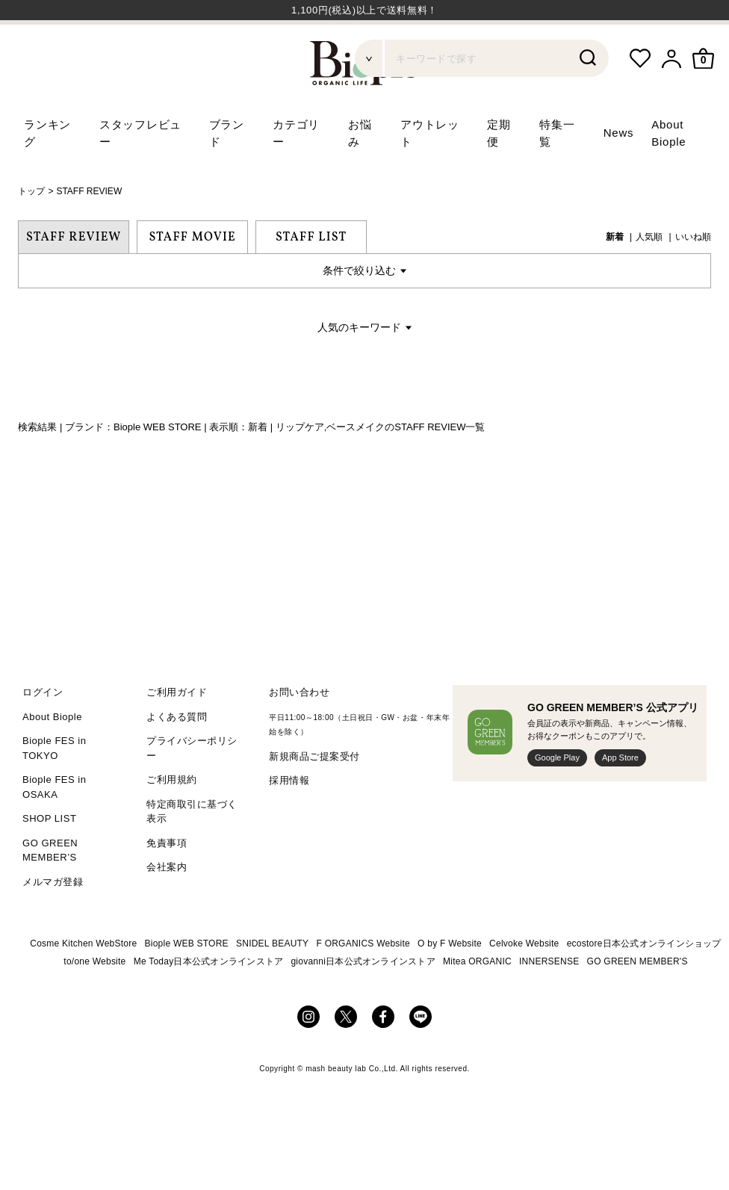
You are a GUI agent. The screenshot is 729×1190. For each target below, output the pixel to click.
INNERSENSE (549, 1001)
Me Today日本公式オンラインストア (209, 1001)
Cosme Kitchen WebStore (83, 983)
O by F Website (450, 983)
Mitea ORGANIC (477, 1001)
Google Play (557, 797)
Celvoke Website (524, 983)
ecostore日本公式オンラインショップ (644, 983)
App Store (620, 797)
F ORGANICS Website (363, 983)
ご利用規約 (171, 819)
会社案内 (166, 906)
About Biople (52, 755)
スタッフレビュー (140, 173)
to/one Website (94, 1001)
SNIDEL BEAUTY (272, 983)
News (619, 172)
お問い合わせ (299, 731)
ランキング (47, 173)
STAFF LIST (311, 276)
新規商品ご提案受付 (314, 795)
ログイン (42, 731)
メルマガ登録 (52, 920)
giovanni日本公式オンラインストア (363, 1001)
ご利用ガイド (176, 731)
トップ (31, 231)
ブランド (226, 173)
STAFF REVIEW (89, 231)
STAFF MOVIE (192, 276)
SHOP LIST (49, 858)
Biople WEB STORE (187, 983)
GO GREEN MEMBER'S (637, 1001)
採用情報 (289, 819)
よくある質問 (176, 755)
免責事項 (166, 881)
